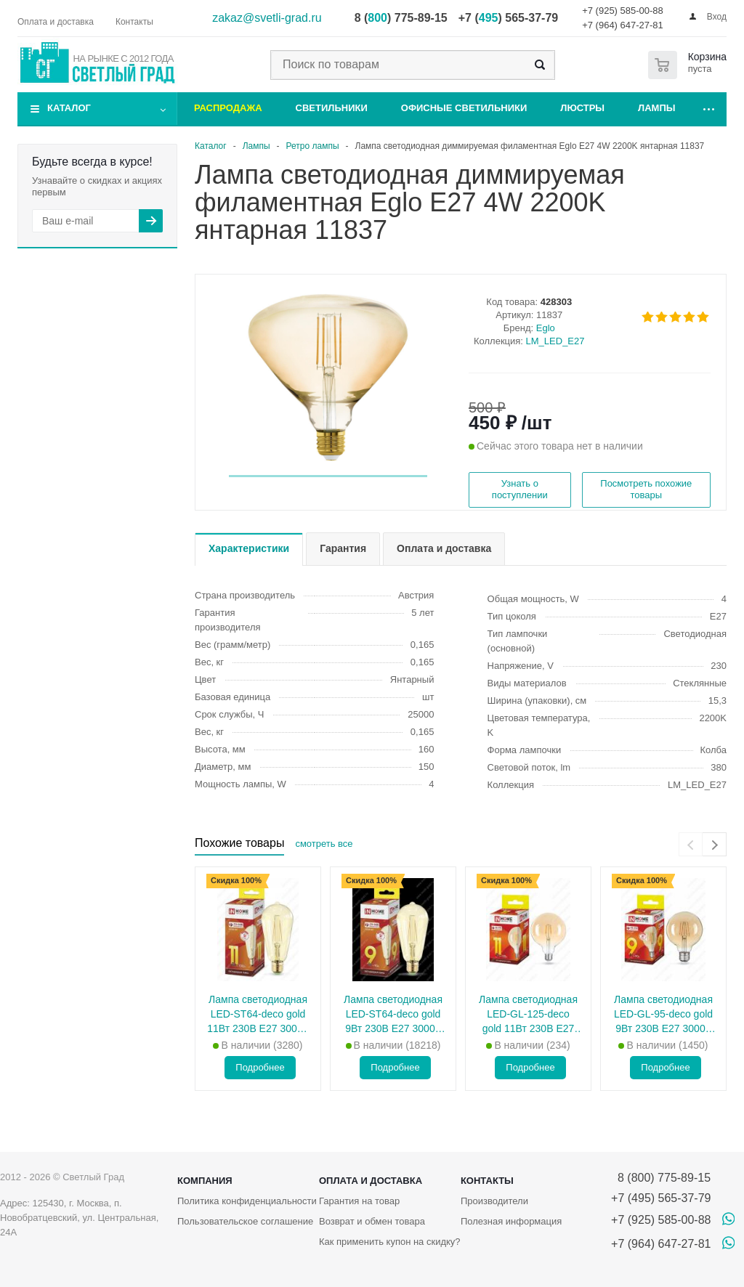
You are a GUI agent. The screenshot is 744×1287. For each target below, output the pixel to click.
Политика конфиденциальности (247, 1200)
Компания (204, 1180)
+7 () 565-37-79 (508, 18)
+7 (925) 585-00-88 (622, 10)
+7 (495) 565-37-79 (661, 1198)
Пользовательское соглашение (245, 1221)
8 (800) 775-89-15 (661, 1178)
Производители (494, 1200)
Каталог (69, 107)
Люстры (582, 107)
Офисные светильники (464, 107)
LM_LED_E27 (555, 341)
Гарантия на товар (359, 1200)
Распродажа (228, 107)
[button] (328, 476)
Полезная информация (511, 1221)
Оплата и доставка (370, 1180)
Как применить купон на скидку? (390, 1241)
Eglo (545, 327)
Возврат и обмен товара (372, 1221)
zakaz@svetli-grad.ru (267, 18)
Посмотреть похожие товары (646, 489)
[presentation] (691, 844)
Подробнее (259, 1067)
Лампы (656, 107)
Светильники (332, 107)
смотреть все (323, 843)
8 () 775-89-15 (401, 18)
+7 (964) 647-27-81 (622, 25)
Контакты (487, 1180)
